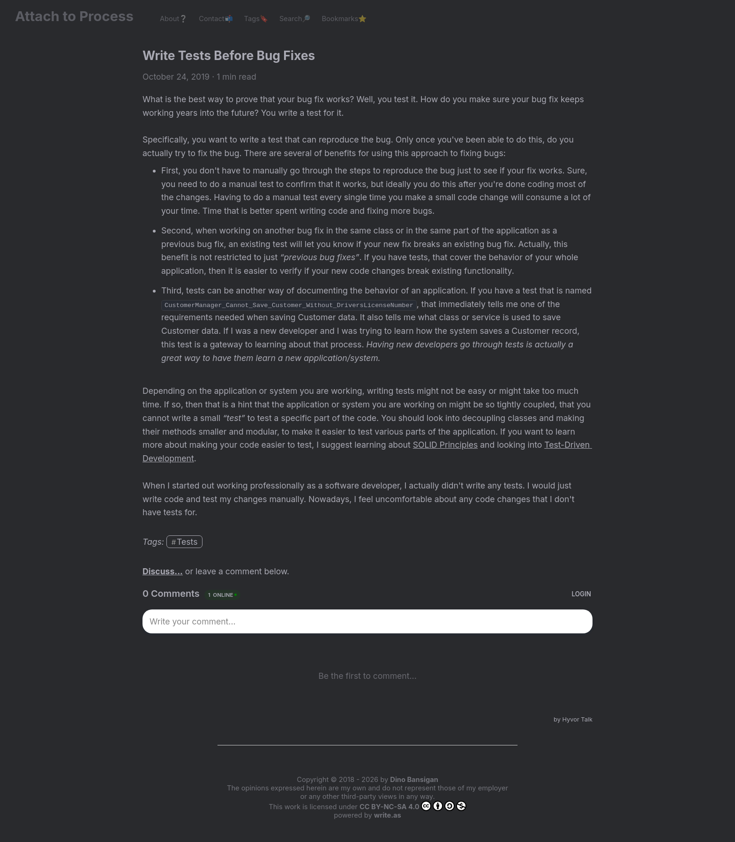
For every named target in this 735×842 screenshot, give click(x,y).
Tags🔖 (256, 19)
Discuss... (162, 571)
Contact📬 (215, 19)
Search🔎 (295, 19)
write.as (387, 815)
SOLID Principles (445, 445)
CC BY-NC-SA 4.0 (413, 806)
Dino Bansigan (414, 779)
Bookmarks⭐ (344, 19)
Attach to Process (79, 16)
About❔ (174, 19)
